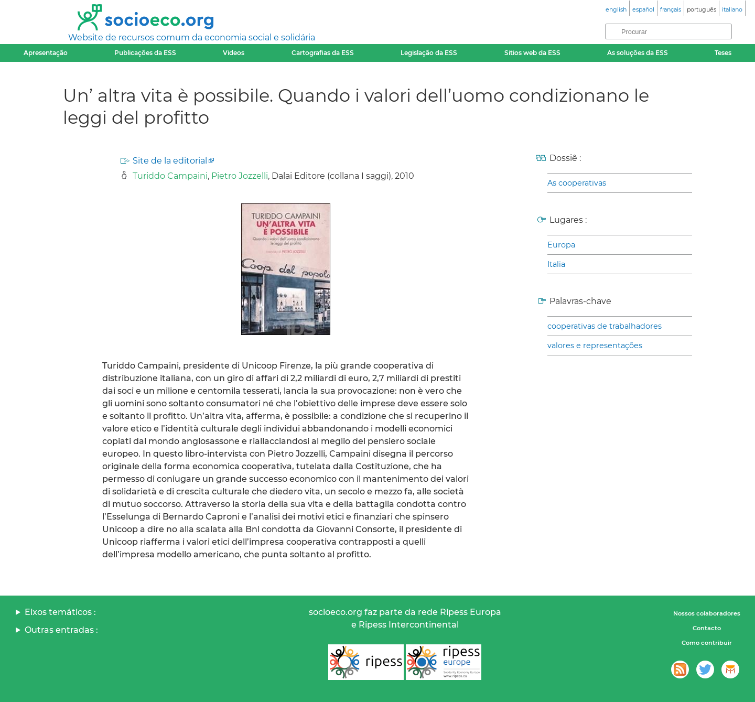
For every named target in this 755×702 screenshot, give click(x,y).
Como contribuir (707, 642)
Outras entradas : (61, 630)
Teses (723, 53)
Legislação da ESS (429, 53)
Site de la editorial (170, 161)
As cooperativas (576, 183)
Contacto (707, 628)
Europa (561, 245)
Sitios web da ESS (532, 53)
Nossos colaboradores (706, 613)
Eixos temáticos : (60, 612)
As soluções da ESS (637, 53)
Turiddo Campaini (170, 176)
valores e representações (594, 345)
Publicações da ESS (145, 53)
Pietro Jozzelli (239, 176)
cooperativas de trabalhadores (604, 326)
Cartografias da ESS (323, 53)
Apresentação (46, 53)
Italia (556, 264)
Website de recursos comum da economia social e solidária (191, 37)
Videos (233, 53)
